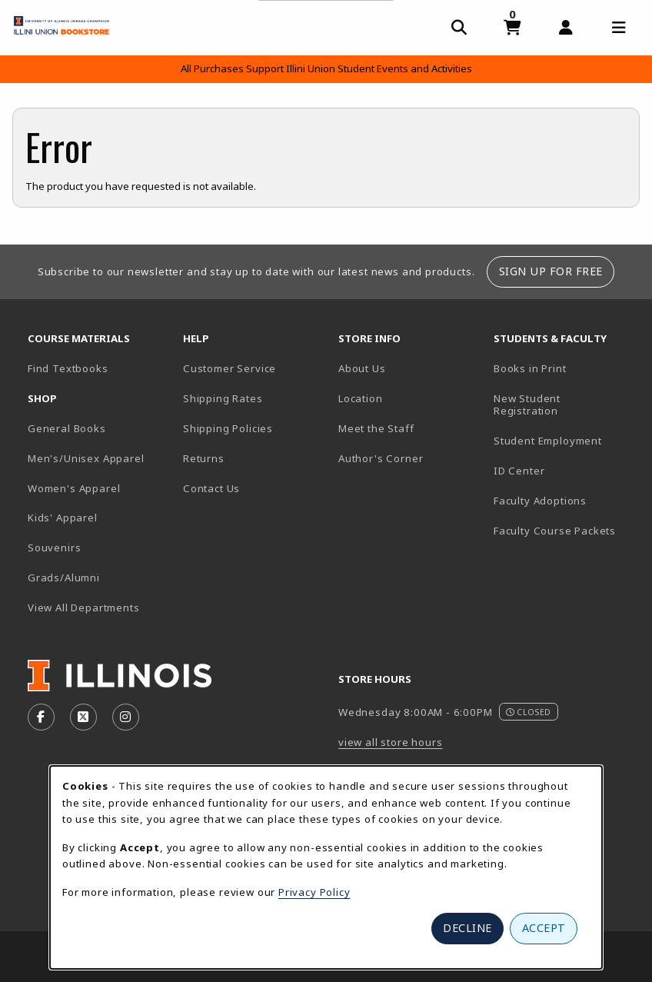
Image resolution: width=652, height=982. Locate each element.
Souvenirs (54, 547)
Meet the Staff (376, 428)
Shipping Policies (228, 428)
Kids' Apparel (63, 517)
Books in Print (565, 368)
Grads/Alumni (64, 577)
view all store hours (390, 742)
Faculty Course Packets (555, 531)
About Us (362, 368)
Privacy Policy (314, 892)
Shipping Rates (223, 398)
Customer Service (229, 368)
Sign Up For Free (551, 271)
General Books (67, 428)
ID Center (565, 470)
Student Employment (565, 440)
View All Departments (84, 607)
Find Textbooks (68, 368)
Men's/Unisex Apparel (86, 458)
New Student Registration (527, 404)
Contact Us (211, 488)
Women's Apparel (74, 488)
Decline (467, 927)
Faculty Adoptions (540, 501)
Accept (544, 927)
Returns (204, 458)
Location (360, 398)
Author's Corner (380, 458)
